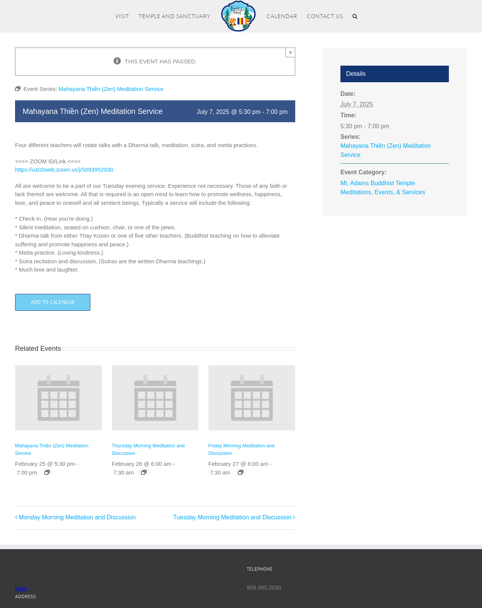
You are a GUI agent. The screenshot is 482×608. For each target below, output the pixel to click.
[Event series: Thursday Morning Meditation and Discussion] (143, 472)
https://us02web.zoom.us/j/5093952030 (64, 169)
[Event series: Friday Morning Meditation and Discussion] (240, 472)
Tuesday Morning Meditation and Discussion (232, 517)
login (21, 588)
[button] (355, 16)
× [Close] (290, 52)
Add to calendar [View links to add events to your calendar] (53, 302)
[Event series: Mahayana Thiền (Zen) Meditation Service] (47, 472)
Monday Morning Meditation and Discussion (77, 517)
